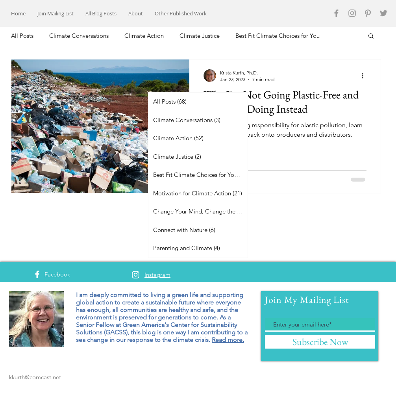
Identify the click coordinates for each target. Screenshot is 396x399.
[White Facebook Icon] (37, 274)
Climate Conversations (79, 35)
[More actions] (365, 75)
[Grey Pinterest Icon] (368, 13)
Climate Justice (199, 35)
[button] (371, 36)
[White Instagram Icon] (136, 275)
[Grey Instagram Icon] (352, 13)
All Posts (22, 35)
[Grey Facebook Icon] (336, 13)
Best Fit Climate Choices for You (277, 35)
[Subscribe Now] (320, 342)
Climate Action (144, 35)
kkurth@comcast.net (35, 377)
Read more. (228, 339)
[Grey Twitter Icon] (384, 13)
